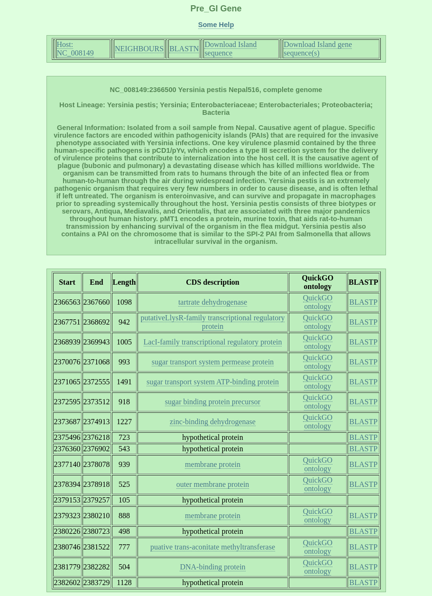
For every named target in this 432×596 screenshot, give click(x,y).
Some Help (216, 24)
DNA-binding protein (212, 567)
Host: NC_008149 (75, 48)
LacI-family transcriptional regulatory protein (213, 342)
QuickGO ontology (317, 302)
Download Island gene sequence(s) (318, 48)
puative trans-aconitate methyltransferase (212, 547)
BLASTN (184, 49)
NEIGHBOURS (139, 49)
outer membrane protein (212, 484)
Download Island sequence (230, 48)
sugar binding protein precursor (212, 402)
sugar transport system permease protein (213, 362)
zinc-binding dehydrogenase (213, 422)
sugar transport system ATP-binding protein (213, 382)
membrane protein (212, 464)
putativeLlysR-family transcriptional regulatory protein (213, 322)
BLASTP (363, 302)
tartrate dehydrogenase (212, 302)
